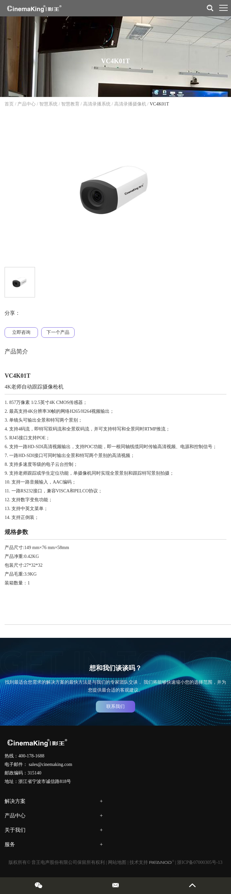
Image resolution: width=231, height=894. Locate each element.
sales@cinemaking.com (50, 764)
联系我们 (115, 706)
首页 (9, 104)
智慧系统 (48, 104)
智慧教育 (70, 104)
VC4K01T (159, 104)
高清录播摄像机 (130, 104)
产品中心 (26, 104)
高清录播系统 (97, 104)
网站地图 (117, 862)
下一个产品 (57, 332)
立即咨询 (21, 332)
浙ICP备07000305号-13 (199, 862)
